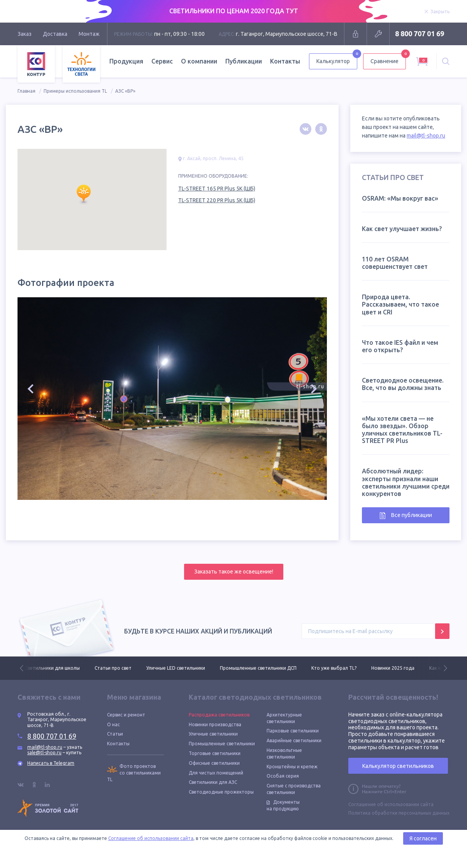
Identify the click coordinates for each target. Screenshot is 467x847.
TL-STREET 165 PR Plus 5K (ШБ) (216, 188)
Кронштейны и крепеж (292, 766)
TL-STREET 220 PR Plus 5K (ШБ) (216, 200)
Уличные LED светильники (175, 668)
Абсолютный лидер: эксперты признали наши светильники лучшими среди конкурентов (405, 482)
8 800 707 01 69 (419, 33)
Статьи (115, 733)
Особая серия (283, 775)
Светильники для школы (52, 668)
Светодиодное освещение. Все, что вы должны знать (403, 384)
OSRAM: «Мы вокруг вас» (400, 198)
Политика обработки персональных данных (398, 812)
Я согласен (423, 838)
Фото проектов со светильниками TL (134, 773)
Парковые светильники (293, 730)
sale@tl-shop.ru (44, 752)
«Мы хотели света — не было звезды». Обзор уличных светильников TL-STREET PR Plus (402, 430)
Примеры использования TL (75, 91)
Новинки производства (215, 724)
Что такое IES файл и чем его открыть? (400, 346)
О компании (199, 61)
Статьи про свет (113, 668)
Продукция (126, 61)
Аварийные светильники (294, 740)
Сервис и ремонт (126, 714)
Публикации (243, 61)
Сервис (162, 61)
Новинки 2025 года (392, 668)
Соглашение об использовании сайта (391, 804)
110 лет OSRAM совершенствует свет (395, 263)
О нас (113, 724)
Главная (26, 91)
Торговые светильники (215, 753)
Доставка (55, 34)
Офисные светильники (214, 763)
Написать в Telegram (50, 763)
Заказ (25, 34)
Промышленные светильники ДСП (258, 668)
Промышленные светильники (222, 743)
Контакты (285, 61)
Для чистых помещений (216, 772)
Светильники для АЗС (213, 782)
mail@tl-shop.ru (426, 135)
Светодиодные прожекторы (221, 791)
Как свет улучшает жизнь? (402, 228)
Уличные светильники (213, 733)
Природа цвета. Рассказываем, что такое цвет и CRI (400, 304)
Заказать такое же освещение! (233, 571)
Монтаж (89, 34)
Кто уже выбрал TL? (333, 668)
